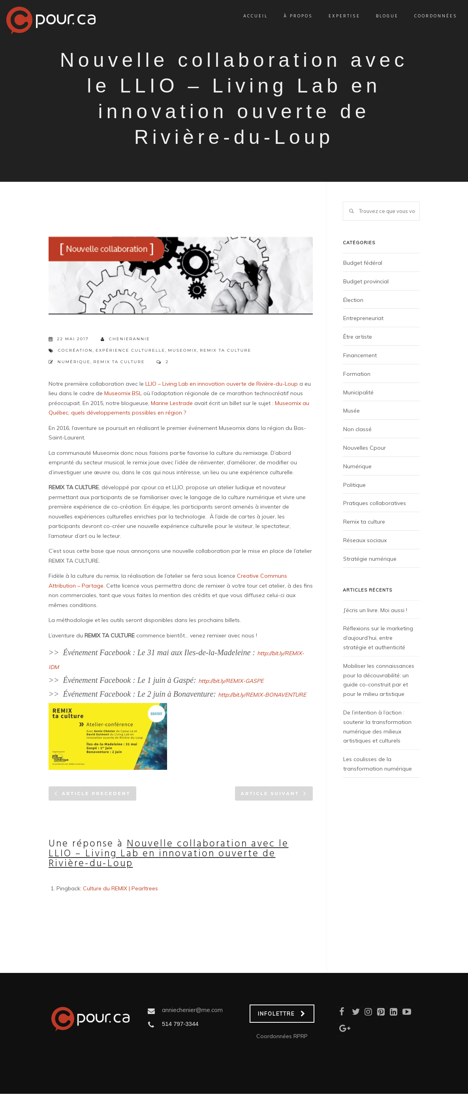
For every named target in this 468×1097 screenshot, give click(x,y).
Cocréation (75, 350)
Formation (356, 373)
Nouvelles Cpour (364, 447)
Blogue (378, 16)
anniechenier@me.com (192, 1010)
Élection (353, 299)
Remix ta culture (225, 350)
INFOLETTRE (282, 1013)
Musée (351, 410)
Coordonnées (426, 16)
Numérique (74, 361)
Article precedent (96, 793)
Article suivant (270, 793)
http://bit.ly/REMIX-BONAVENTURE (262, 694)
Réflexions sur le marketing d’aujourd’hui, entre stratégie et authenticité (378, 638)
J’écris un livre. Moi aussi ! (375, 610)
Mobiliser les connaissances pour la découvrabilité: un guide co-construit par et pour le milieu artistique (378, 679)
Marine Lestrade (172, 403)
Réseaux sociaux (365, 540)
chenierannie (125, 339)
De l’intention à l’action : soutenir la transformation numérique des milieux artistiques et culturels (377, 726)
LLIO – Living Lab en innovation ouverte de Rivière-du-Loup (221, 383)
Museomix (182, 350)
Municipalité (358, 392)
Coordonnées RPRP (282, 1036)
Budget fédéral (362, 262)
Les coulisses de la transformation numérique (377, 764)
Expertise (335, 16)
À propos (289, 16)
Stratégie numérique (370, 558)
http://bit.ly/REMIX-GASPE (230, 680)
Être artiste (357, 336)
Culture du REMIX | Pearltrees (120, 888)
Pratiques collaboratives (374, 503)
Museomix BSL (123, 393)
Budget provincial (366, 281)
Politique (354, 484)
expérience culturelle (130, 350)
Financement (360, 355)
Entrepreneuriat (363, 318)
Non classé (357, 429)
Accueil (246, 16)
